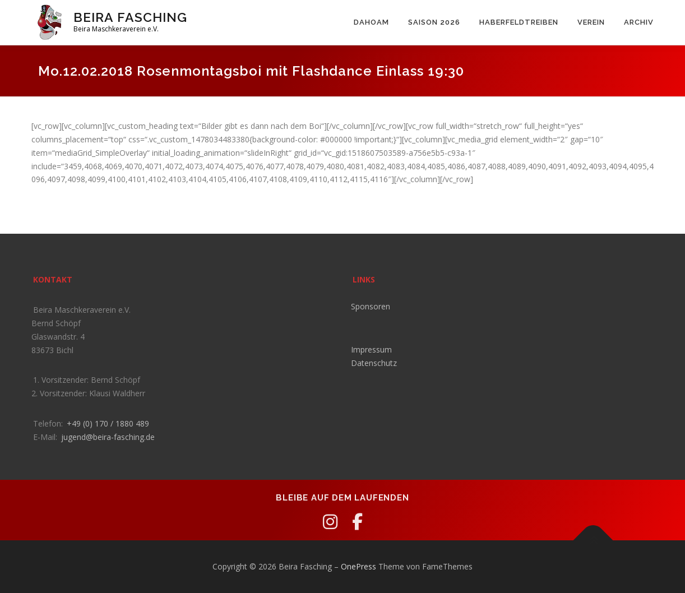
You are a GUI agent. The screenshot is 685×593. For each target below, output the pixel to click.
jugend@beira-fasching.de (108, 437)
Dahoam (371, 22)
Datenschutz (374, 363)
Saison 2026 (434, 22)
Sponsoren (370, 306)
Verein (591, 22)
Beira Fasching (130, 17)
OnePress (358, 566)
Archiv (639, 22)
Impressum (371, 349)
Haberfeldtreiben (518, 22)
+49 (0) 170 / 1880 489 (108, 423)
